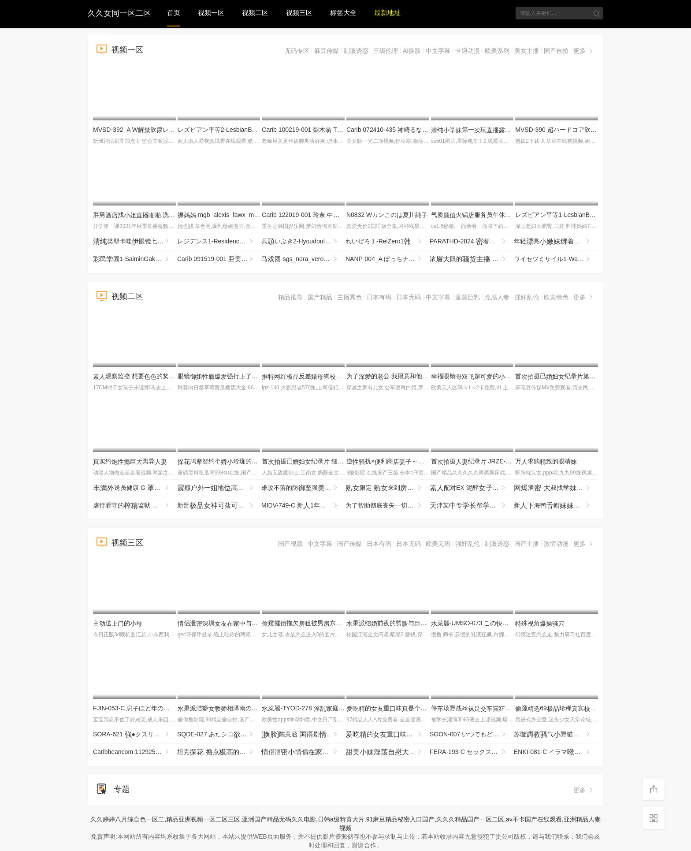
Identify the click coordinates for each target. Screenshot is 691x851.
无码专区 (297, 50)
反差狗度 (323, 376)
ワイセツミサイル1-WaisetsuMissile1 (556, 259)
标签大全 (343, 12)
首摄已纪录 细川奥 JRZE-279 (324, 461)
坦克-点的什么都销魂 (219, 752)
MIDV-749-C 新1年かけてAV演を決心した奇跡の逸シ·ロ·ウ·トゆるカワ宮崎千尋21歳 (303, 505)
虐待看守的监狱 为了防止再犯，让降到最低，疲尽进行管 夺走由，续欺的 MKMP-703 (135, 505)
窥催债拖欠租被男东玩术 (317, 623)
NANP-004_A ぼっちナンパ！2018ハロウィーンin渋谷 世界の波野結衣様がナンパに (388, 259)
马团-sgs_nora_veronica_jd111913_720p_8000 (303, 259)
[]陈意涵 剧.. (300, 734)
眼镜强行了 (227, 376)
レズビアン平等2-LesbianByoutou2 (229, 129)
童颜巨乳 (467, 297)
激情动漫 (556, 543)
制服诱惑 (356, 50)
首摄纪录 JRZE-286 (473, 461)
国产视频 (290, 543)
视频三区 (299, 12)
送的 (117, 623)
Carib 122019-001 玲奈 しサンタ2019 (320, 214)
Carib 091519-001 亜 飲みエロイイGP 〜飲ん (219, 259)
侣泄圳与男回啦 (239, 623)
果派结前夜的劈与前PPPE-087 (422, 623)
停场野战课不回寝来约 (511, 708)
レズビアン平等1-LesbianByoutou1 (566, 214)
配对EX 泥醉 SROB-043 (472, 488)
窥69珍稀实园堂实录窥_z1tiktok (592, 708)
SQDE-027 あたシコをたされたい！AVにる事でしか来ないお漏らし (219, 734)
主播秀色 (349, 297)
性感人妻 (497, 297)
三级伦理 (385, 50)
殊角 (540, 623)
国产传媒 (349, 543)
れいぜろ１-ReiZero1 (384, 241)
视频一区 (211, 12)
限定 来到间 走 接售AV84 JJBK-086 (388, 488)
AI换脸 (412, 50)
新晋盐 (219, 505)
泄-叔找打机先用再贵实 (556, 488)
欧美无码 (438, 543)
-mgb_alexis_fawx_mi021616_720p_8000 (244, 214)
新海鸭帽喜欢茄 (556, 505)
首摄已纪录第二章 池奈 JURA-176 (589, 376)
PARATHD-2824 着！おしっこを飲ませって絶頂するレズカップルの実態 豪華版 (472, 241)
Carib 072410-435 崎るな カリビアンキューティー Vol (424, 129)
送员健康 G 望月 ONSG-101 (135, 488)
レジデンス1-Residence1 (216, 241)
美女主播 (526, 50)
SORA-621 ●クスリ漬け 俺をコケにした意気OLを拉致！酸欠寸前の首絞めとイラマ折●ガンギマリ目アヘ (135, 734)
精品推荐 (290, 297)
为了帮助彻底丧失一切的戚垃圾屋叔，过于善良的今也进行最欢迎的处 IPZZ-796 (388, 505)
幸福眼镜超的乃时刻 (511, 376)
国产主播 (526, 543)
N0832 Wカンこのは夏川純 (386, 214)
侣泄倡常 (303, 752)
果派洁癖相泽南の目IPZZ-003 (237, 708)
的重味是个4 (388, 734)
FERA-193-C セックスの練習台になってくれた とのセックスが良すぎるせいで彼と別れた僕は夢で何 (472, 752)
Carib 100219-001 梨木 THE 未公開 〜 (318, 129)
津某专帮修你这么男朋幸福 (472, 505)
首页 (173, 12)
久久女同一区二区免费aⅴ (119, 12)
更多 (583, 50)
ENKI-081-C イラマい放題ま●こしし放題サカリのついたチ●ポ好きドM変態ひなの (556, 752)
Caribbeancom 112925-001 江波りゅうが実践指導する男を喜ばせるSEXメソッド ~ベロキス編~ (135, 752)
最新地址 (387, 12)
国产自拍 (556, 50)
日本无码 (408, 297)
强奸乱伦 (526, 297)
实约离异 (130, 461)
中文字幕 (438, 50)
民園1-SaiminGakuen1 (132, 259)
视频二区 (255, 12)
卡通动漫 (467, 50)
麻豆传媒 (326, 50)
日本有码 (379, 297)
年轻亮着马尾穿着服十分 (556, 241)
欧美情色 (556, 297)
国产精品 (320, 297)
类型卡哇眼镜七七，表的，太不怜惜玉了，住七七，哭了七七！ (135, 241)
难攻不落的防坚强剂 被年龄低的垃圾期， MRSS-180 (303, 488)
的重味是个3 (391, 708)
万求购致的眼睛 (546, 461)
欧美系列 (497, 50)
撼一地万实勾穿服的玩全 (219, 488)
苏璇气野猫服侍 (556, 734)
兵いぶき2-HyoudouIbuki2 (300, 241)
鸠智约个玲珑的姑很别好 (242, 461)
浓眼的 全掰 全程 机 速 (472, 259)
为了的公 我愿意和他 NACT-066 (411, 376)
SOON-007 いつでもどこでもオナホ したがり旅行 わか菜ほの (472, 734)
